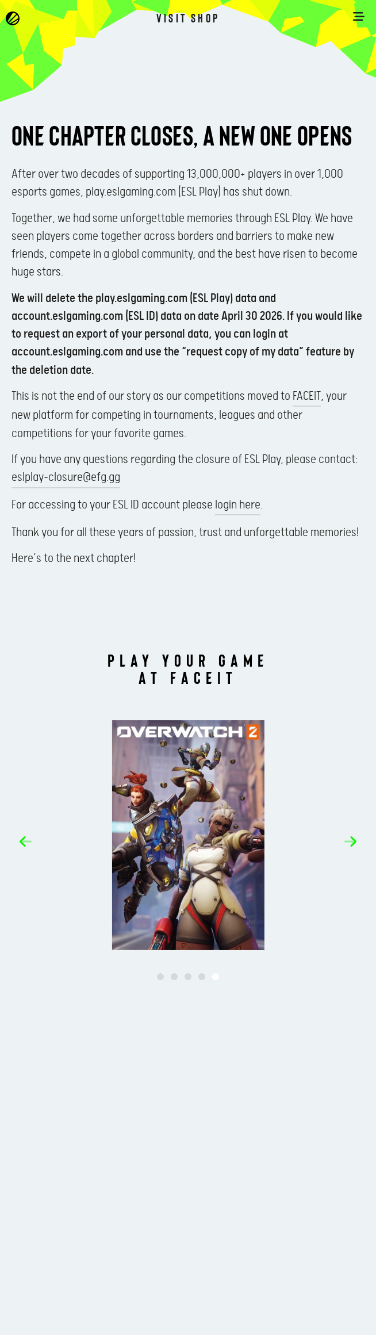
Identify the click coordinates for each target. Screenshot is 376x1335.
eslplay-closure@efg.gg (65, 477)
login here (237, 505)
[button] (26, 841)
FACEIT (307, 396)
